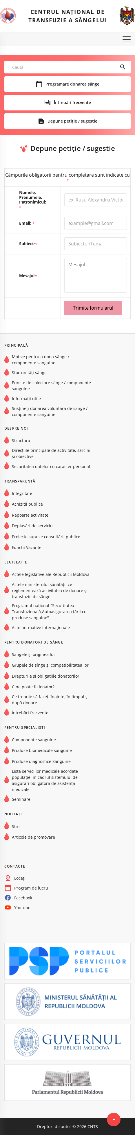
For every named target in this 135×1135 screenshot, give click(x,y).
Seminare (21, 799)
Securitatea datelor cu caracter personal (51, 466)
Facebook (23, 898)
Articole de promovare (33, 837)
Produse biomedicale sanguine (42, 750)
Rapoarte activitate (30, 515)
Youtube (22, 907)
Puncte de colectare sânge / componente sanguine (51, 385)
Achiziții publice (27, 504)
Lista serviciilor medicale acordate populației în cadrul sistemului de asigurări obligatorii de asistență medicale (45, 780)
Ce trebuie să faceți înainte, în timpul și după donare (50, 700)
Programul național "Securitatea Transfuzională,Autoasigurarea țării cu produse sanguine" (49, 611)
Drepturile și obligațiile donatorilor (45, 676)
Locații (20, 878)
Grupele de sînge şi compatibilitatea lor (50, 665)
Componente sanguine (34, 739)
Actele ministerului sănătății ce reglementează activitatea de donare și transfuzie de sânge (49, 590)
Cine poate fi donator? (33, 687)
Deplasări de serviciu (32, 525)
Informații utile (26, 398)
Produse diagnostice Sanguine (41, 761)
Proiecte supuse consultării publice (46, 536)
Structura (21, 440)
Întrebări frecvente (72, 102)
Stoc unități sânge (29, 373)
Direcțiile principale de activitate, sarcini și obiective (51, 453)
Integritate (22, 493)
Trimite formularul (93, 308)
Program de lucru (31, 888)
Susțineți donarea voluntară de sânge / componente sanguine (49, 411)
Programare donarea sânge (72, 84)
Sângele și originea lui (33, 654)
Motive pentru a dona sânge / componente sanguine (40, 359)
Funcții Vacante (26, 547)
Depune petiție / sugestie (72, 121)
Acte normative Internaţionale (41, 627)
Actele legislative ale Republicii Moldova (51, 574)
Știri (16, 826)
